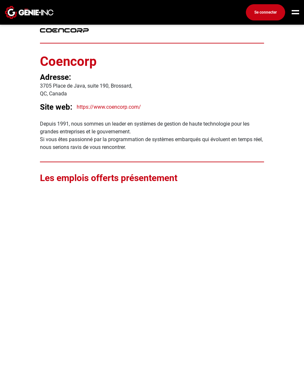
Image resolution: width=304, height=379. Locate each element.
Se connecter (265, 12)
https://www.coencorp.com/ (109, 107)
